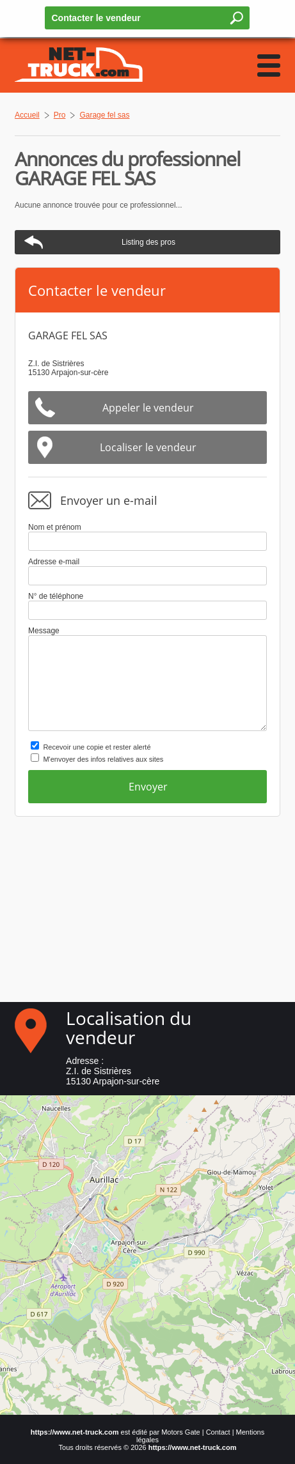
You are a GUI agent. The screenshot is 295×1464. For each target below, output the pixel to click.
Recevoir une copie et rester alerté (96, 747)
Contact (218, 1432)
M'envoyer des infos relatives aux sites (103, 759)
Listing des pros (148, 242)
